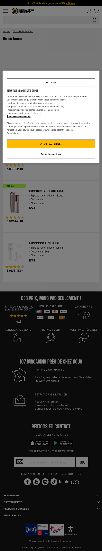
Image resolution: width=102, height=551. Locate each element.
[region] (51, 117)
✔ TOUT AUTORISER (51, 143)
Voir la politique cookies (19, 116)
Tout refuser (51, 82)
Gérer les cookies (51, 154)
